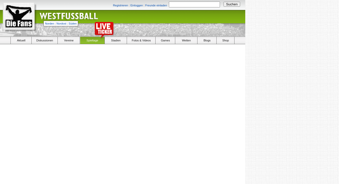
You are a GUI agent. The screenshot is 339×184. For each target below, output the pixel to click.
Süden (72, 23)
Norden (49, 23)
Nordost (61, 23)
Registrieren (120, 5)
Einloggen (136, 5)
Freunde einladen (156, 5)
